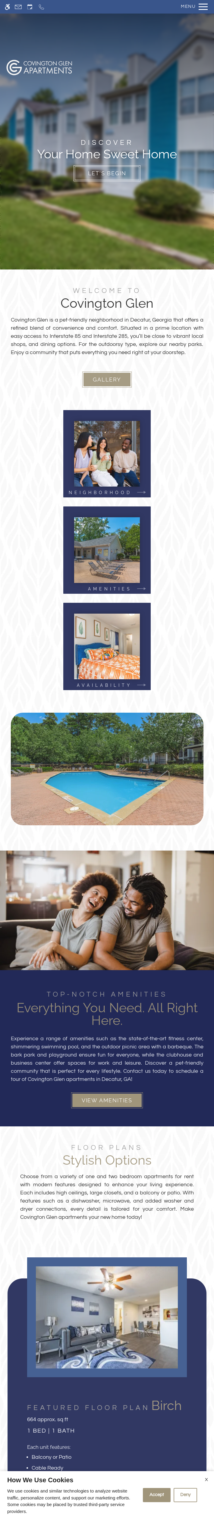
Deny (185, 1495)
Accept (156, 1495)
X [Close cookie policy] (206, 1479)
